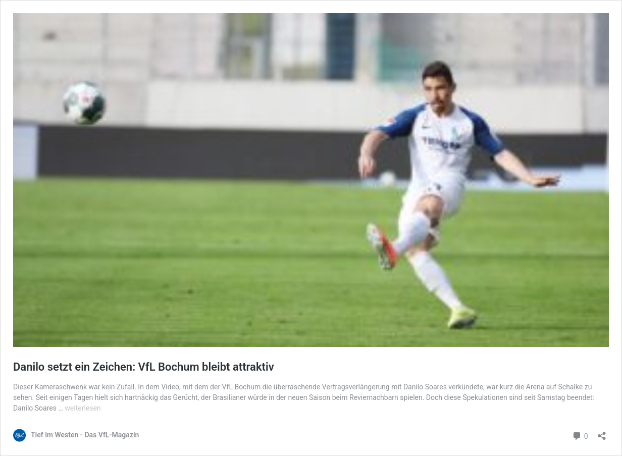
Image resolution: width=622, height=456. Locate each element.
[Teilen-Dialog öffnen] (602, 432)
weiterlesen (82, 408)
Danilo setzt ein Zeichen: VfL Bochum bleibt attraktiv (143, 367)
